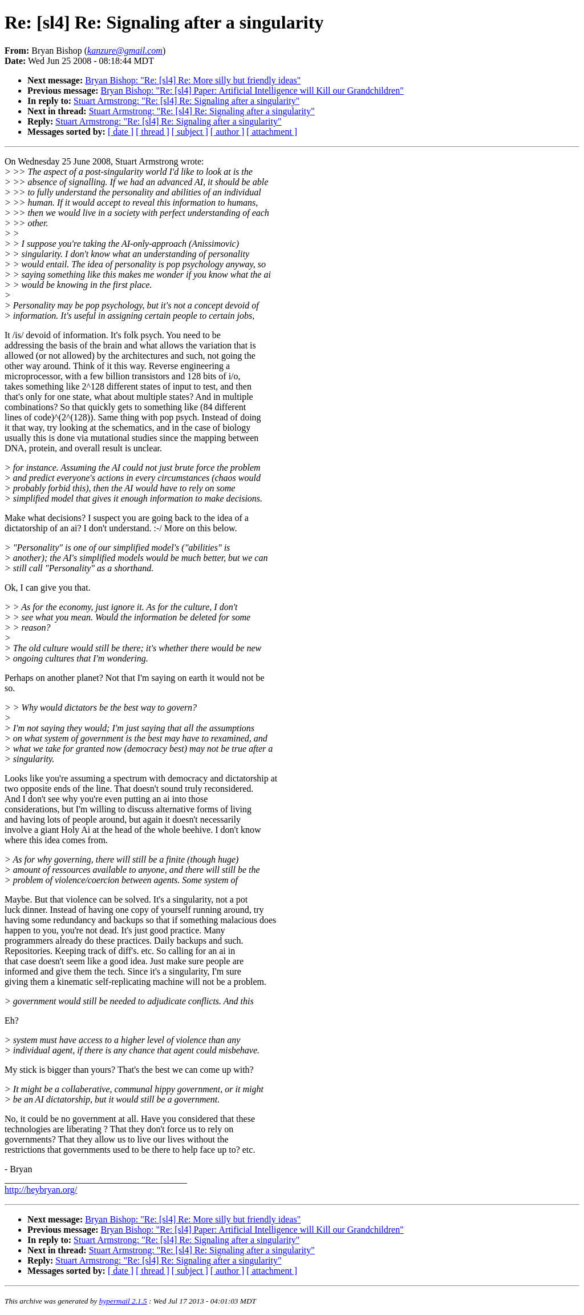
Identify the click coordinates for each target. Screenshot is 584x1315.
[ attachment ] (271, 132)
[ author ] (227, 132)
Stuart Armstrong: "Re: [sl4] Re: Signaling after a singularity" (186, 101)
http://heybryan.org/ (41, 1189)
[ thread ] (152, 132)
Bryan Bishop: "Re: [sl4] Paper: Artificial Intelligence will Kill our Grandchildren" (252, 90)
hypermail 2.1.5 (123, 1301)
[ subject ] (190, 132)
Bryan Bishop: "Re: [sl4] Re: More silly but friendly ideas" (193, 80)
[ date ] (120, 132)
